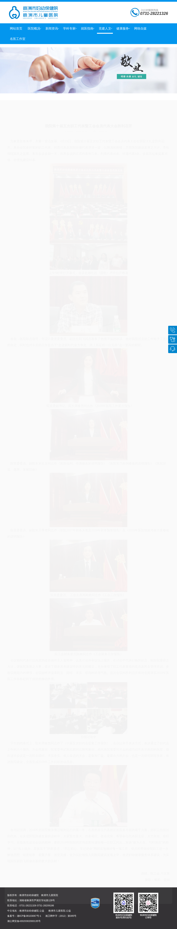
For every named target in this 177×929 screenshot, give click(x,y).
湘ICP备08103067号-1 (29, 915)
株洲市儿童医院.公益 (59, 910)
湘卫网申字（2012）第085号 (61, 915)
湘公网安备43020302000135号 (24, 921)
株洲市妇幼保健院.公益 (31, 910)
